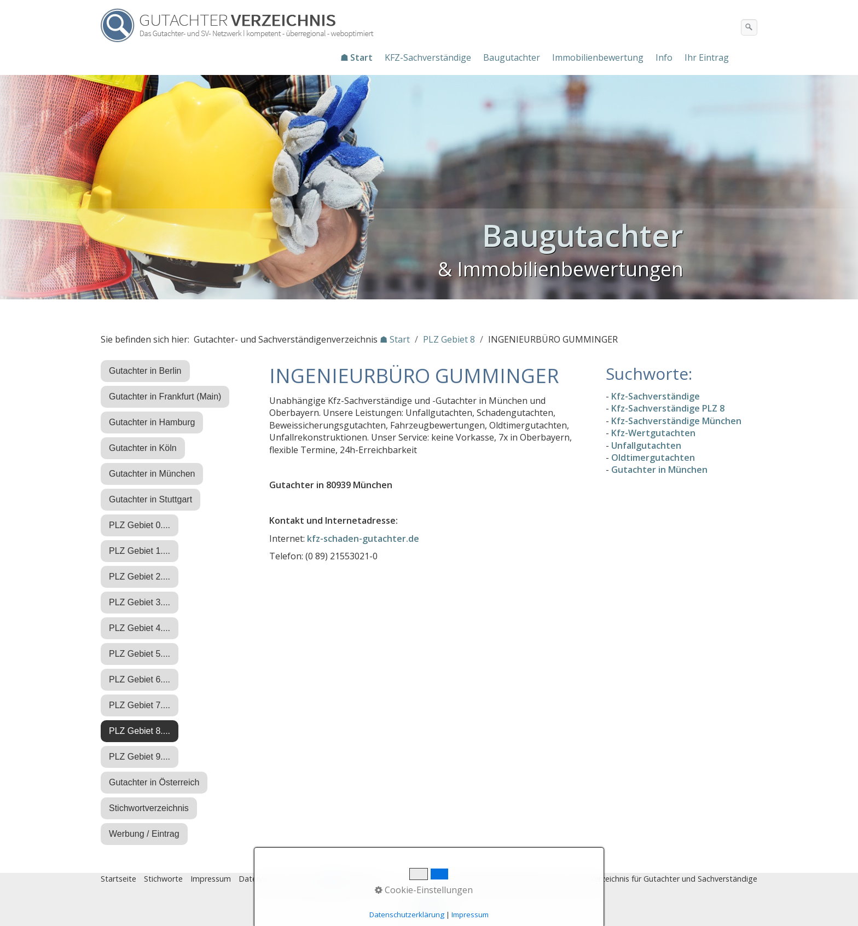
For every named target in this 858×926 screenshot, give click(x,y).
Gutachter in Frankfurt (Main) (165, 396)
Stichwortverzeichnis (149, 808)
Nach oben (429, 908)
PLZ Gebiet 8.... (139, 731)
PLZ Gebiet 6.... (139, 679)
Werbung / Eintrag (144, 833)
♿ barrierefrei (351, 878)
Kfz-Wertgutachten (653, 433)
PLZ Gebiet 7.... (139, 705)
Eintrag (305, 878)
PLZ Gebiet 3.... (139, 602)
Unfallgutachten (646, 445)
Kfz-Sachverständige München (676, 421)
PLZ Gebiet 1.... (139, 550)
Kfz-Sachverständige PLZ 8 (667, 408)
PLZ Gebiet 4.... (139, 628)
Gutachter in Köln (143, 448)
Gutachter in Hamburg (152, 422)
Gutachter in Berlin (145, 370)
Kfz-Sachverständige (655, 396)
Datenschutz (262, 878)
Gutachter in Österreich (154, 782)
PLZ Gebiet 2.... (139, 576)
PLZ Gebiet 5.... (139, 653)
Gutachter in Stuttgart (150, 499)
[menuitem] (357, 57)
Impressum (210, 878)
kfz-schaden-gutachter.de (363, 539)
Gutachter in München (152, 473)
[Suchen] (749, 27)
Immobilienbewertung (598, 57)
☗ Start (356, 57)
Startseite (118, 878)
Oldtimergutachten (653, 458)
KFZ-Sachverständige (428, 57)
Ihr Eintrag (707, 57)
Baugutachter (511, 57)
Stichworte (163, 878)
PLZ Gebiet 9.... (139, 756)
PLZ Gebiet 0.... (139, 525)
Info (664, 57)
